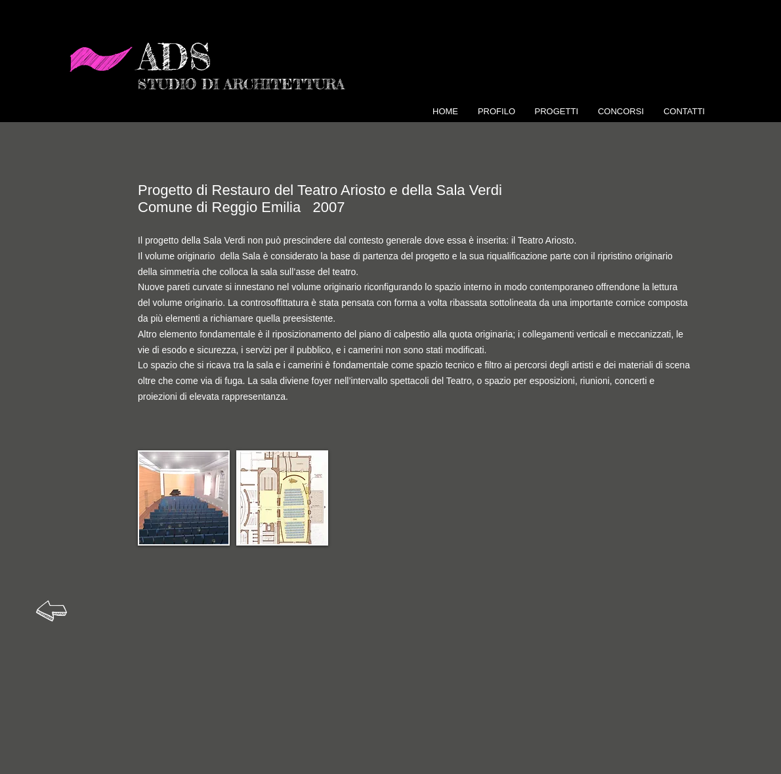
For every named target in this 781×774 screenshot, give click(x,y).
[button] (184, 498)
